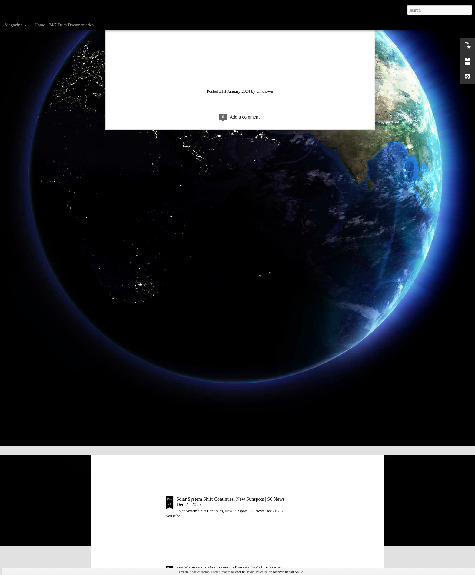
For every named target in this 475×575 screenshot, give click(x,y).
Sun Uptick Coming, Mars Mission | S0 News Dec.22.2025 (233, 430)
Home (40, 25)
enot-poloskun (244, 571)
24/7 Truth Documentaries (71, 25)
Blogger (278, 571)
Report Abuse (294, 571)
